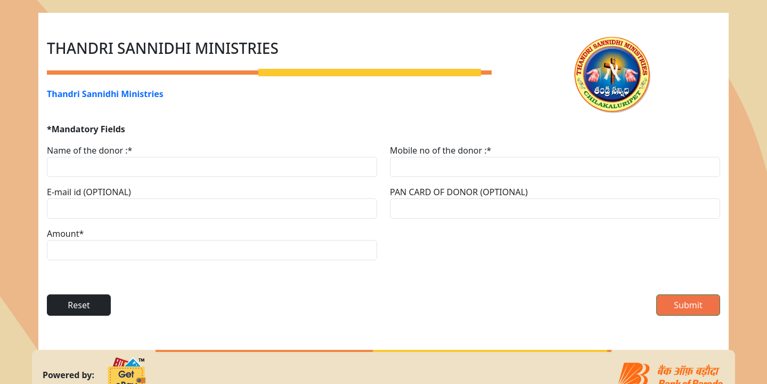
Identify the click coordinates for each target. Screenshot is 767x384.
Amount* (65, 233)
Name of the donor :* (89, 150)
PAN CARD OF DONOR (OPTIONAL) (459, 192)
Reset (78, 305)
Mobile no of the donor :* (440, 150)
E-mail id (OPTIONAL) (89, 192)
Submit (688, 305)
